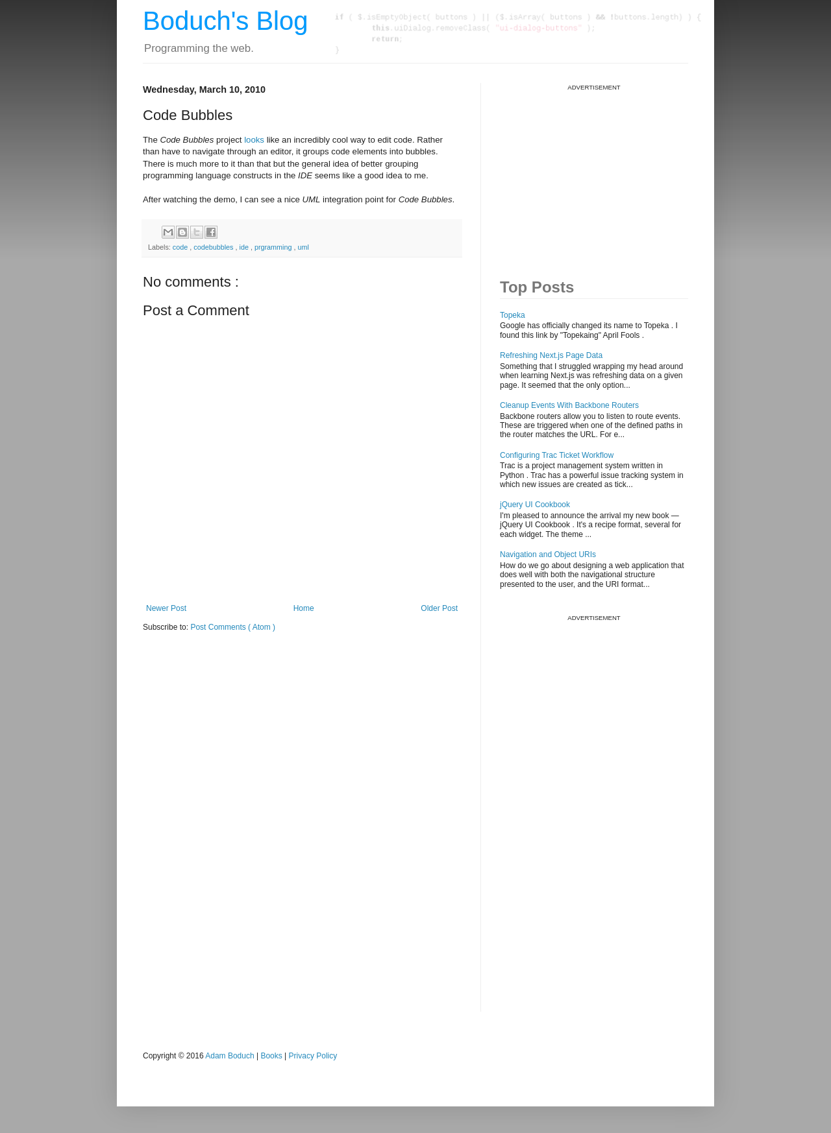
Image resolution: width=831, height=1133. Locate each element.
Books (271, 1055)
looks (254, 140)
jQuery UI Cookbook (535, 504)
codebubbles (214, 247)
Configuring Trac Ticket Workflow (557, 455)
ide (244, 247)
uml (303, 247)
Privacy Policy (313, 1055)
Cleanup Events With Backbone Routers (569, 405)
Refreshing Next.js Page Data (551, 355)
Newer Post (166, 608)
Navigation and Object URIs (548, 554)
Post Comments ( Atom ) (232, 627)
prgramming (274, 247)
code (181, 247)
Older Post (439, 608)
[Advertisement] (597, 172)
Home (303, 608)
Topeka (512, 315)
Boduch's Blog (225, 20)
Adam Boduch (229, 1055)
